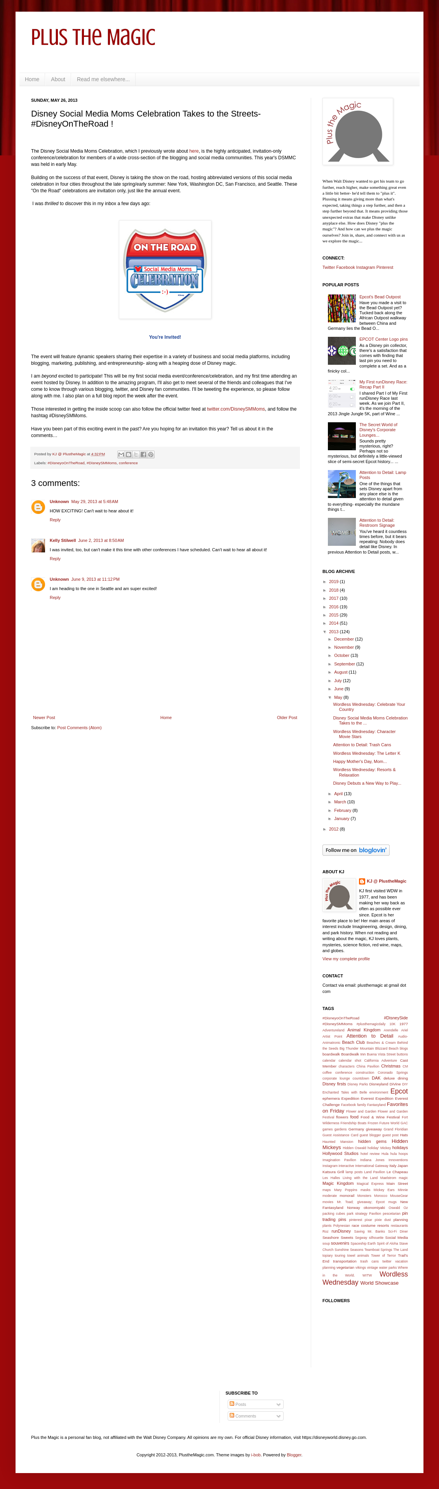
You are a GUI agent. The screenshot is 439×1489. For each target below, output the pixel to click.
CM (405, 1066)
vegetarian (345, 1267)
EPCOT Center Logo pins (383, 339)
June (339, 688)
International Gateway (371, 1166)
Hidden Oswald (354, 1148)
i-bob (256, 1454)
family (361, 1105)
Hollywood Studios (340, 1153)
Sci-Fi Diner (398, 1231)
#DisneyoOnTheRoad (66, 463)
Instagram (365, 267)
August (341, 672)
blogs (404, 1048)
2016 (334, 606)
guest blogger (370, 1135)
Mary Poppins (345, 1190)
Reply (55, 519)
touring (340, 1255)
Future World (389, 1123)
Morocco (380, 1196)
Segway (361, 1238)
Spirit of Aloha (387, 1243)
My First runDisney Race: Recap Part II (383, 384)
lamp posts (354, 1172)
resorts (383, 1225)
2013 (334, 631)
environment (378, 1092)
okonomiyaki (374, 1207)
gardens (340, 1129)
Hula (385, 1154)
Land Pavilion (374, 1172)
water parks (388, 1268)
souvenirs (340, 1243)
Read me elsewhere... (103, 79)
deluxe (389, 1078)
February (343, 810)
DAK (376, 1078)
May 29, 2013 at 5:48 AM (94, 501)
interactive (346, 1166)
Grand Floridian (396, 1129)
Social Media (396, 1237)
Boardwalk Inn (353, 1054)
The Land (400, 1250)
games (327, 1129)
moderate (329, 1196)
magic (403, 1178)
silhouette (376, 1238)
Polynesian (341, 1226)
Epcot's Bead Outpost (380, 296)
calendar (329, 1060)
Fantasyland (376, 1105)
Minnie (403, 1190)
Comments (243, 1416)
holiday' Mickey (379, 1148)
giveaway (374, 1129)
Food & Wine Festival (380, 1117)
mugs (392, 1202)
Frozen (373, 1123)
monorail (347, 1195)
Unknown (59, 501)
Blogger (294, 1454)
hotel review (370, 1154)
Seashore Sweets (337, 1237)
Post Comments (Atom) (79, 727)
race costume (363, 1225)
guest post (390, 1135)
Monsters (364, 1196)
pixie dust (383, 1220)
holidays (400, 1147)
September (345, 664)
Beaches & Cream (381, 1043)
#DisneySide (396, 1017)
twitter (386, 1261)
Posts (238, 1404)
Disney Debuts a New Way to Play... (367, 783)
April (339, 793)
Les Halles (331, 1178)
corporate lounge (336, 1078)
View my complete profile (346, 958)
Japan (402, 1165)
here (194, 151)
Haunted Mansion (337, 1142)
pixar (368, 1220)
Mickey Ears (384, 1190)
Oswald (394, 1208)
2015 (334, 615)
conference (128, 463)
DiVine (395, 1084)
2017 (334, 598)
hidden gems (372, 1141)
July (338, 680)
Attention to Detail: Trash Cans (362, 744)
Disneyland (378, 1084)
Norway (353, 1207)
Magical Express (370, 1184)
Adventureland (333, 1030)
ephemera (331, 1098)
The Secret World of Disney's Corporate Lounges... (378, 429)
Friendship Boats (354, 1123)
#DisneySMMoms (102, 463)
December (344, 639)
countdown (361, 1078)
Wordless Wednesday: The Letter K (366, 753)
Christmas (391, 1066)
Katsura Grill (333, 1172)
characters (346, 1066)
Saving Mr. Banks (369, 1231)
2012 (334, 829)
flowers (342, 1117)
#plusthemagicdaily (371, 1024)
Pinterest (384, 267)
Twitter (328, 267)
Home (32, 79)
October (342, 655)
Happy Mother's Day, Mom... (360, 761)
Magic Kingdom (338, 1183)
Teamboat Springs (378, 1250)
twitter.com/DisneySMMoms (236, 409)
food (354, 1117)
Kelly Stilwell (63, 540)
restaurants (399, 1226)
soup (326, 1243)
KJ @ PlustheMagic (386, 881)
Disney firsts (334, 1083)
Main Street (397, 1183)
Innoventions (398, 1160)
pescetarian (391, 1214)
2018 (334, 590)
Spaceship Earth (363, 1243)
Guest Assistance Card (340, 1135)
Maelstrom (388, 1178)
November (344, 647)
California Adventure (380, 1060)
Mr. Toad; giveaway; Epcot (361, 1202)
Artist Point (332, 1036)
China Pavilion (368, 1066)
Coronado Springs (393, 1073)
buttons (402, 1054)
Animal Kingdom (363, 1029)
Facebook (345, 267)
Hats (404, 1135)
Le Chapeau (397, 1172)
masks (365, 1190)
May (338, 697)
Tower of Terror (383, 1255)
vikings (360, 1268)
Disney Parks (358, 1084)
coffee (327, 1073)
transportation (344, 1261)
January (342, 818)
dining (403, 1078)
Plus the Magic (93, 37)
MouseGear (399, 1196)
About (58, 79)
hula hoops (399, 1154)
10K (392, 1024)
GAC (404, 1123)
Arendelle (391, 1030)
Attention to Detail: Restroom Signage (377, 523)
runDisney (341, 1231)
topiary (327, 1255)
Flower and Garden (361, 1111)
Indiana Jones (372, 1160)
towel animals (358, 1255)
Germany (356, 1129)
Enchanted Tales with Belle (344, 1092)
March (340, 801)
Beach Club (353, 1042)
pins (342, 1219)
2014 (334, 623)
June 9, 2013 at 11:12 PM (95, 579)
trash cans (369, 1261)
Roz (325, 1231)
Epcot (399, 1091)
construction (365, 1073)
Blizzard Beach (387, 1048)
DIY (405, 1084)
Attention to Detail (370, 1036)
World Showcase (379, 1283)
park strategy (357, 1214)
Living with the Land (360, 1178)
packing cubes (333, 1214)
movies (327, 1202)
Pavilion (375, 1214)
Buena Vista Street (381, 1054)
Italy (392, 1165)
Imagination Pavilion (339, 1160)
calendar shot (350, 1060)
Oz (406, 1208)
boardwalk (331, 1054)
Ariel (404, 1030)
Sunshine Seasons (348, 1250)
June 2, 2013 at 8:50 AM (101, 540)
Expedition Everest (357, 1098)
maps (326, 1190)
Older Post (287, 717)
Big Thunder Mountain (357, 1048)
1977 (403, 1024)
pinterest (355, 1220)
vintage (372, 1268)
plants (326, 1226)
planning (401, 1219)
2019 (334, 581)
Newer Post (44, 717)
